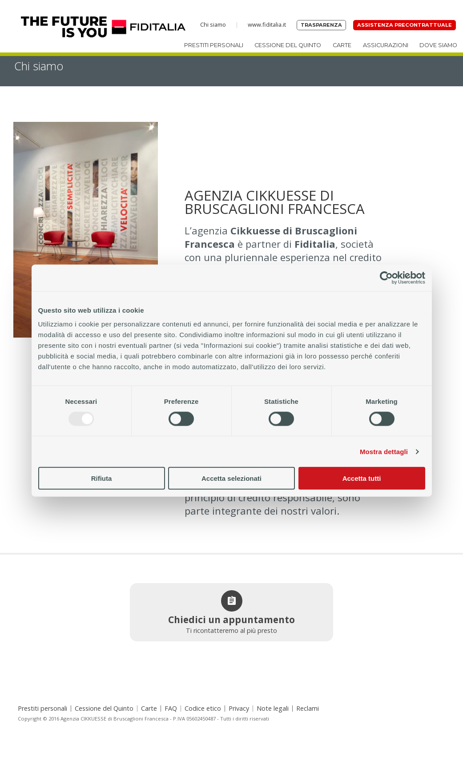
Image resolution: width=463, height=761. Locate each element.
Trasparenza (321, 25)
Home (92, 27)
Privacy (239, 708)
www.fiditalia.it (267, 24)
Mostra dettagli (384, 451)
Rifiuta (101, 478)
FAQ (171, 708)
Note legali (273, 708)
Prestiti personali (213, 45)
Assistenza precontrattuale (404, 25)
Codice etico (203, 708)
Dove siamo (438, 45)
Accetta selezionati (231, 478)
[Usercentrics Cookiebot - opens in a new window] (386, 277)
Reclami (307, 708)
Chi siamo (213, 24)
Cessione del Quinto (287, 45)
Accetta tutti (361, 478)
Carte (342, 45)
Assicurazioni (385, 45)
